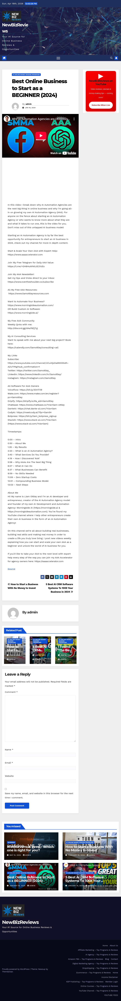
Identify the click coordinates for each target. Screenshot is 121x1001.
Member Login (111, 982)
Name (9, 749)
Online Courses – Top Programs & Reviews (99, 986)
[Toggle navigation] (58, 58)
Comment (11, 692)
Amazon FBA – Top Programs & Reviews (85, 959)
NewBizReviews (20, 922)
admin (29, 104)
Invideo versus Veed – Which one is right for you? (30, 848)
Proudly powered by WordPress (16, 969)
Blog (107, 959)
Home (105, 946)
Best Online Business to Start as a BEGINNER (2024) (39, 88)
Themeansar (7, 972)
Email (9, 762)
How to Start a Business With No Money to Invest (89, 848)
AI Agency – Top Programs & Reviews (102, 955)
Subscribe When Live (101, 105)
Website (9, 776)
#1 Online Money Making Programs (26, 74)
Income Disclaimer (109, 977)
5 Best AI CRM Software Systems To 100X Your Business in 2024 (59, 588)
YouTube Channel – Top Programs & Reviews (98, 991)
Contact (114, 959)
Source (11, 569)
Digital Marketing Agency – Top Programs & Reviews (95, 964)
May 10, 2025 (16, 855)
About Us (114, 946)
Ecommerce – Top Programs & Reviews (93, 973)
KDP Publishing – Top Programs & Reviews (84, 982)
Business (11, 842)
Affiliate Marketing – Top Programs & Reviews (98, 950)
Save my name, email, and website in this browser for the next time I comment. (39, 795)
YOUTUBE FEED (111, 995)
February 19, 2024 (77, 855)
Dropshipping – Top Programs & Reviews (100, 968)
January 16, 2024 (18, 886)
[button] (111, 58)
